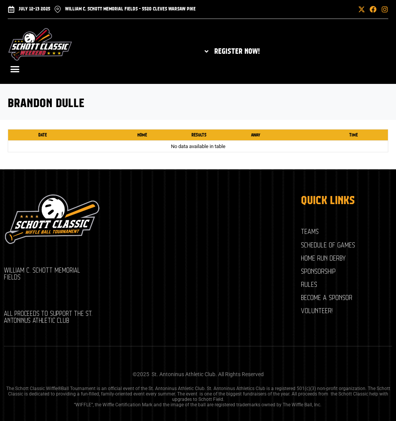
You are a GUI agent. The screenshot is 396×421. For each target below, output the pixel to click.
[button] (343, 9)
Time (353, 135)
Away (255, 135)
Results (199, 135)
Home (142, 135)
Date (42, 135)
